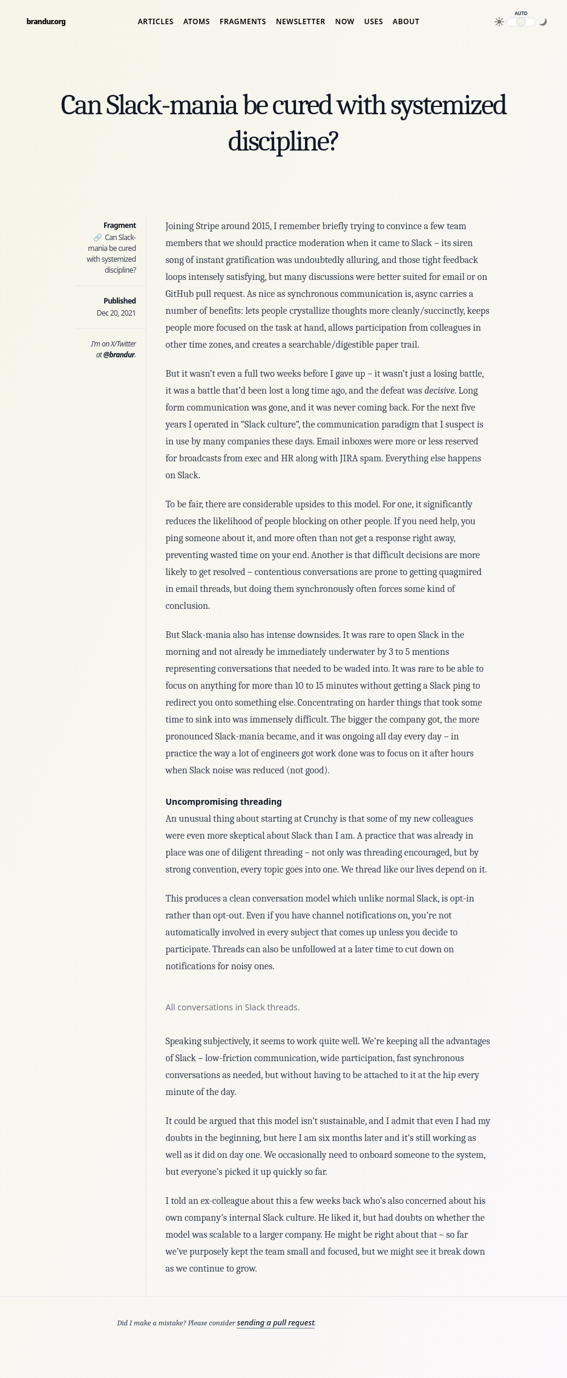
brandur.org (46, 22)
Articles (156, 22)
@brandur (118, 354)
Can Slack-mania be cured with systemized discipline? (111, 253)
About (406, 22)
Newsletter (301, 22)
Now (345, 22)
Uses (373, 22)
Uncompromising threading (224, 801)
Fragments (243, 22)
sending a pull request (275, 1322)
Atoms (196, 22)
